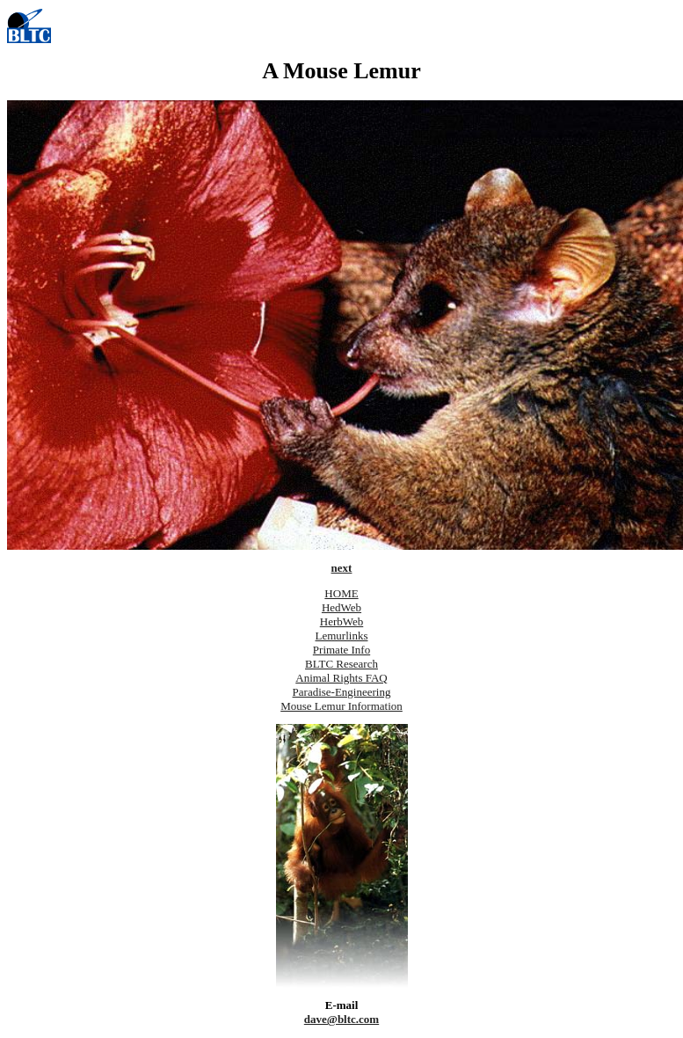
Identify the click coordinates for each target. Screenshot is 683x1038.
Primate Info (341, 649)
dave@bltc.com (341, 1019)
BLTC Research (341, 663)
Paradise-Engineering (342, 691)
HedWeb (341, 607)
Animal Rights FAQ (341, 677)
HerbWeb (342, 621)
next (341, 567)
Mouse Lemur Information (341, 706)
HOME (341, 593)
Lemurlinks (342, 635)
